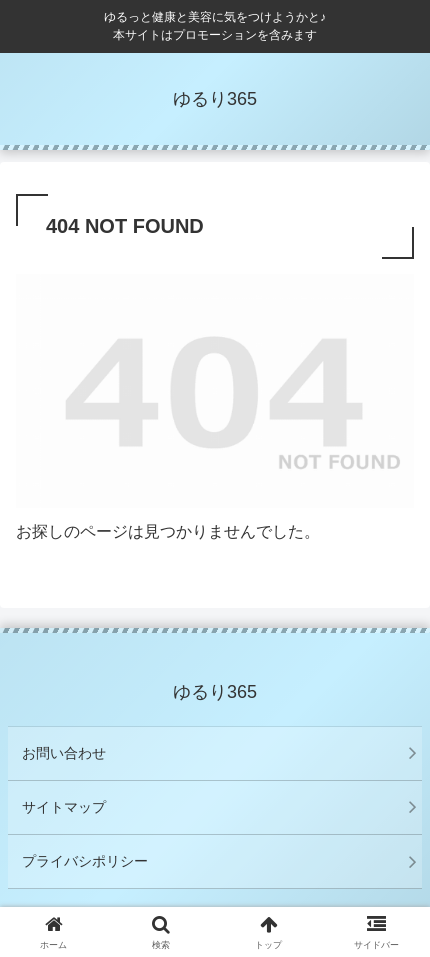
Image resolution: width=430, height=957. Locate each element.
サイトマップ (64, 807)
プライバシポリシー (85, 861)
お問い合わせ (64, 753)
